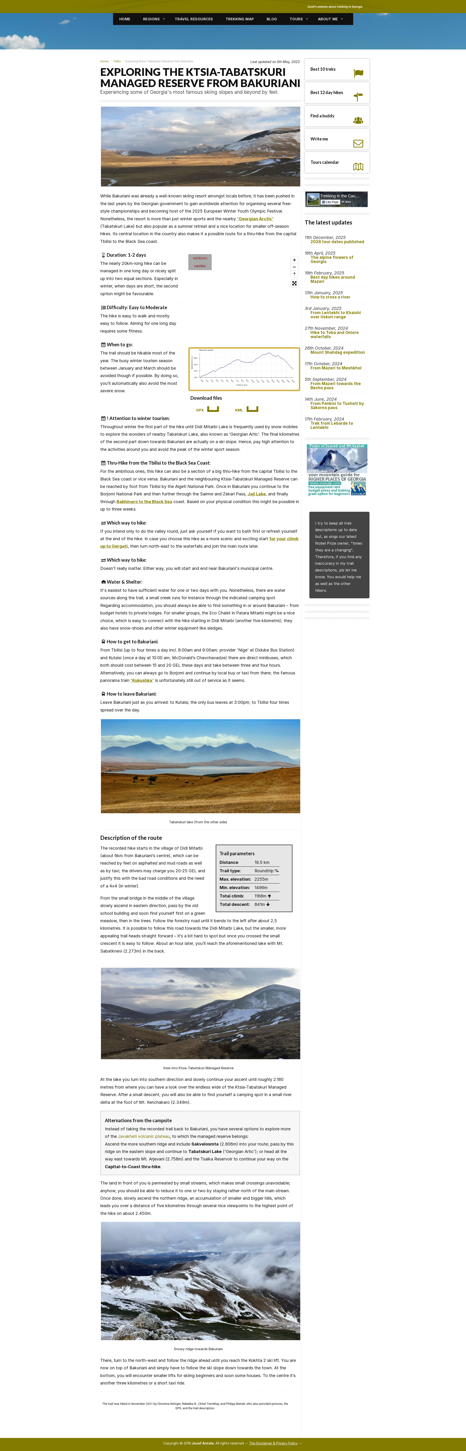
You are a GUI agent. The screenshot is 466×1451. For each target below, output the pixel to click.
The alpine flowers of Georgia (332, 259)
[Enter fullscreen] (294, 283)
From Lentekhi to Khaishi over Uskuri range (336, 314)
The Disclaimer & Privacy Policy (273, 1443)
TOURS (296, 19)
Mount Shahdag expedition (338, 352)
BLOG (272, 19)
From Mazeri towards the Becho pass (336, 385)
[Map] (244, 298)
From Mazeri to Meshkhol (336, 368)
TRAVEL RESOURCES (194, 19)
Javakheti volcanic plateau (144, 1136)
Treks (117, 61)
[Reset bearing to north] (294, 273)
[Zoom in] (294, 259)
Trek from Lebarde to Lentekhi (332, 425)
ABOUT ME (328, 19)
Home (104, 61)
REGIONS (151, 19)
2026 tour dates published (337, 241)
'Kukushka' (142, 680)
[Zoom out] (294, 266)
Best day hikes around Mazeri (333, 279)
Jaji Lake (257, 493)
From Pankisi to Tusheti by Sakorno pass (337, 405)
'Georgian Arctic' (255, 218)
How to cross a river (330, 297)
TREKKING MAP (240, 19)
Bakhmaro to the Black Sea (144, 501)
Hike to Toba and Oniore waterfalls (335, 334)
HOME (125, 19)
